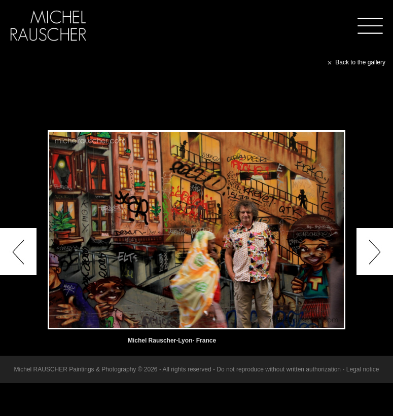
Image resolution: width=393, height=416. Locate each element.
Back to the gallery (355, 62)
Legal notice (362, 369)
